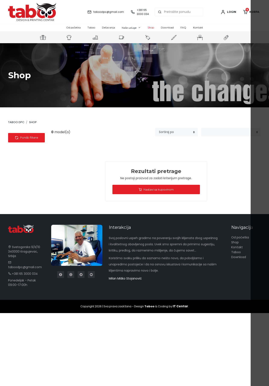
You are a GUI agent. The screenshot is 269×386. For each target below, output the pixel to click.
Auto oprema (25, 163)
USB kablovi (23, 185)
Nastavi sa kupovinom (156, 189)
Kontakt (198, 27)
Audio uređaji (24, 158)
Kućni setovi (21, 232)
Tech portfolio (25, 195)
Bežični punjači (26, 179)
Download (167, 27)
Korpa (251, 12)
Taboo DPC (16, 122)
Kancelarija (20, 218)
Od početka (73, 27)
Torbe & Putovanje (26, 212)
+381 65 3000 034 (23, 347)
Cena (19, 255)
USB (17, 174)
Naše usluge (129, 27)
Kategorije (23, 132)
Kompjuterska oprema (25, 203)
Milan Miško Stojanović (125, 351)
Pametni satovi (26, 190)
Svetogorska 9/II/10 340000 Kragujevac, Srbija (24, 324)
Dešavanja (108, 27)
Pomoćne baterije (28, 153)
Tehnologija (20, 147)
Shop (151, 27)
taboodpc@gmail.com (108, 12)
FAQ (183, 27)
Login (228, 12)
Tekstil (16, 141)
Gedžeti (20, 169)
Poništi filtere (26, 269)
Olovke (17, 245)
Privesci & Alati (22, 238)
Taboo (91, 27)
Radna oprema (23, 225)
